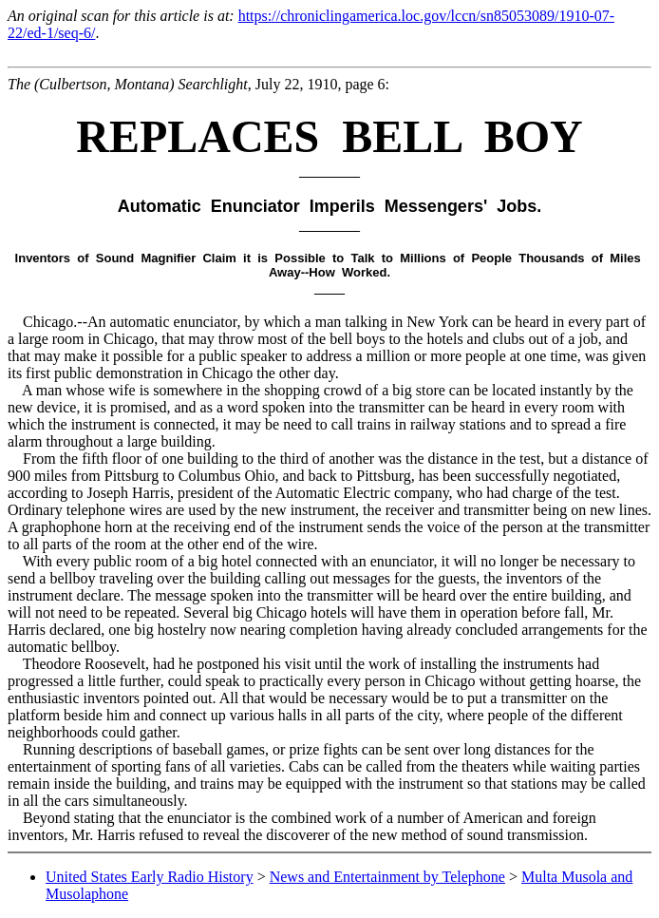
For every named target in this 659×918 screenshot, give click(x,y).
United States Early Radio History (150, 877)
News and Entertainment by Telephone (387, 877)
